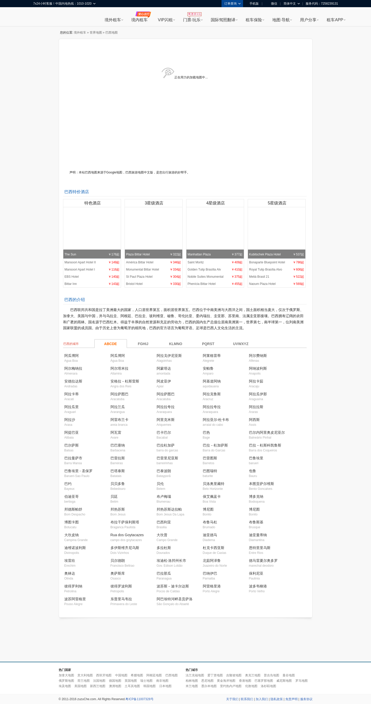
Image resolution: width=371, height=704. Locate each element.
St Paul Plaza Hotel (153, 276)
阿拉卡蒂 (71, 394)
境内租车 (139, 20)
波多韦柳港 (258, 586)
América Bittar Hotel (153, 262)
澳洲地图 (115, 686)
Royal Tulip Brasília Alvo (276, 269)
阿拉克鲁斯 (212, 394)
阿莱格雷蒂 (212, 356)
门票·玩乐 (191, 20)
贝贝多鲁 (118, 484)
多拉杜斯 (164, 548)
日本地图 (165, 686)
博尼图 (208, 509)
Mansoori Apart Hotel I (92, 269)
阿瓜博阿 (71, 356)
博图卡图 (71, 522)
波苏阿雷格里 (75, 599)
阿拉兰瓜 (118, 407)
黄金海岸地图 (226, 680)
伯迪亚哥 (71, 496)
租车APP (335, 20)
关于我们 (232, 699)
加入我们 (262, 699)
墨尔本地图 (209, 686)
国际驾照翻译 (223, 20)
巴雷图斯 (210, 458)
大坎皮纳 (71, 535)
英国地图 (131, 680)
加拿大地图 (66, 675)
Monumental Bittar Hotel (153, 269)
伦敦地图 (251, 686)
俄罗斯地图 (66, 680)
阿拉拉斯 (256, 407)
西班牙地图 (104, 675)
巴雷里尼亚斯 (167, 458)
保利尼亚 (256, 573)
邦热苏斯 (118, 509)
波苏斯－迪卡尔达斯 (173, 586)
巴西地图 (171, 675)
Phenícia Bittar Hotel (215, 283)
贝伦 (160, 484)
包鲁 (252, 471)
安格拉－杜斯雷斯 (125, 381)
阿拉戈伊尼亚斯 (169, 356)
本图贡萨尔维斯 (261, 484)
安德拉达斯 (73, 381)
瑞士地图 (146, 680)
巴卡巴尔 (164, 432)
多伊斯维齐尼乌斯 (125, 548)
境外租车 (113, 20)
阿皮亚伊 (164, 381)
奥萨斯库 (118, 573)
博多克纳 (256, 496)
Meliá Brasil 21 (276, 276)
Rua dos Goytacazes (127, 535)
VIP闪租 (165, 20)
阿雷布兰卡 (119, 420)
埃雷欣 (69, 560)
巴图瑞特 (210, 471)
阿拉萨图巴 (119, 394)
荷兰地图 (83, 680)
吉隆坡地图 (234, 675)
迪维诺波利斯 (75, 548)
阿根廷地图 (154, 675)
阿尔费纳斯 (258, 356)
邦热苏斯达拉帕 (169, 509)
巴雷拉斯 (118, 458)
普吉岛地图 (271, 675)
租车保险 (254, 20)
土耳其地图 (132, 686)
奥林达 (69, 573)
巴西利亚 (164, 522)
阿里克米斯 (166, 420)
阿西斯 (254, 420)
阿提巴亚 (71, 432)
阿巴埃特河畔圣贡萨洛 (175, 599)
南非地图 (162, 680)
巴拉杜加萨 (166, 445)
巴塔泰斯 (118, 471)
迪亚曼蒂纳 (258, 535)
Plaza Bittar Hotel (153, 232)
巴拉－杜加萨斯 (215, 445)
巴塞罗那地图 (264, 680)
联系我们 (247, 699)
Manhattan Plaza (215, 232)
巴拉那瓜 (164, 573)
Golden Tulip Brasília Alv (215, 269)
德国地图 (115, 680)
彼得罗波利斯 (121, 586)
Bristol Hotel (153, 283)
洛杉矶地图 (268, 686)
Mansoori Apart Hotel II (92, 262)
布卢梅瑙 (164, 496)
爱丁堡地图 (215, 675)
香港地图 (245, 680)
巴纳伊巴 (210, 573)
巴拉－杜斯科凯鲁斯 (265, 445)
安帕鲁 (208, 368)
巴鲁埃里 (256, 458)
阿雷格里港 (212, 586)
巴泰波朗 (164, 471)
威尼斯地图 (284, 680)
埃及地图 (65, 686)
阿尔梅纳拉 (73, 368)
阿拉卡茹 (256, 381)
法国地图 (99, 680)
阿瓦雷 (116, 432)
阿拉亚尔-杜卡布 (216, 420)
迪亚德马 (210, 535)
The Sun (92, 232)
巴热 (206, 432)
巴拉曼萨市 (73, 458)
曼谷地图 (289, 675)
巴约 (68, 484)
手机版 (252, 3)
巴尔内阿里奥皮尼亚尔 (267, 432)
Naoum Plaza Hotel (276, 283)
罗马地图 (301, 680)
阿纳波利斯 (258, 368)
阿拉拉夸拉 (166, 407)
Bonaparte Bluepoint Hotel (276, 262)
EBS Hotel (92, 276)
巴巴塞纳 (118, 445)
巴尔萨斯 (71, 445)
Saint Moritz (215, 262)
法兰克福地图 (195, 675)
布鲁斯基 (256, 522)
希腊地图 (137, 675)
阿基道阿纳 (212, 381)
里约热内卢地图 (231, 686)
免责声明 (291, 699)
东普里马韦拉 (121, 599)
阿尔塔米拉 (119, 368)
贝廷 (114, 496)
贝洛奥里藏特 (213, 484)
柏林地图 (192, 680)
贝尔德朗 (118, 560)
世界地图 (96, 32)
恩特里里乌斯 (259, 548)
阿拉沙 (69, 420)
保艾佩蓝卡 (212, 496)
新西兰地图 (97, 686)
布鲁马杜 (210, 522)
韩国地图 (149, 686)
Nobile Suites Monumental (215, 276)
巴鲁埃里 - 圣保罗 (78, 471)
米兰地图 (192, 686)
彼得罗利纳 (73, 586)
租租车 (40, 17)
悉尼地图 (207, 680)
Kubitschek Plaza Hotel (276, 232)
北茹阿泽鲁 (212, 560)
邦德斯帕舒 (73, 509)
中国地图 (121, 675)
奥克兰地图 (252, 675)
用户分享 (308, 20)
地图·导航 (281, 20)
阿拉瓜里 (71, 407)
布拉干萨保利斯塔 (125, 522)
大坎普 (162, 535)
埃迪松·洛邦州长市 (171, 560)
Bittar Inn (92, 283)
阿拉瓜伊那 (258, 394)
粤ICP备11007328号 (139, 699)
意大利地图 (85, 675)
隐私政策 (276, 699)
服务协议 (306, 699)
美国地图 (80, 686)
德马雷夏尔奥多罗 (263, 560)
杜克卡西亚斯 (213, 548)
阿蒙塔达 (164, 368)
